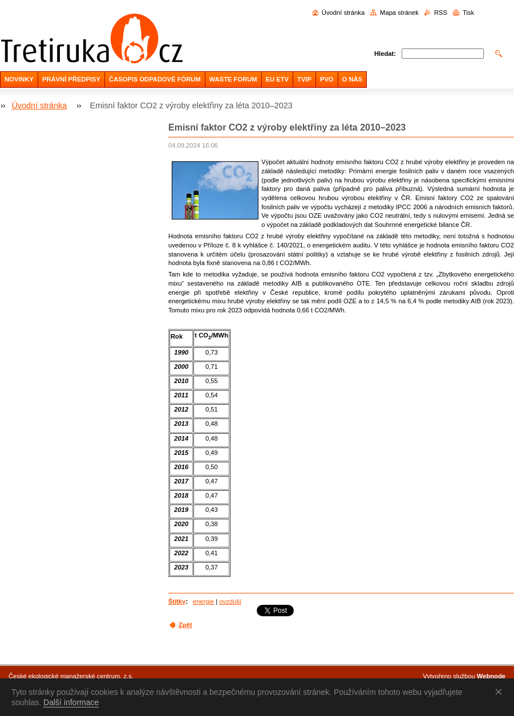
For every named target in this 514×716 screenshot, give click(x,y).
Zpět (185, 624)
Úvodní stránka (343, 12)
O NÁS (352, 79)
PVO (327, 79)
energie (203, 601)
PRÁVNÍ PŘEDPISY (71, 79)
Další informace (71, 702)
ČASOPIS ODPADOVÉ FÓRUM (155, 79)
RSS (440, 12)
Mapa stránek (399, 12)
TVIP (304, 79)
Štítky (176, 601)
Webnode (491, 676)
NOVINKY (19, 79)
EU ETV (277, 79)
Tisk (468, 12)
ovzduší (230, 601)
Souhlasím (501, 691)
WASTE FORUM (233, 79)
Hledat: (385, 53)
